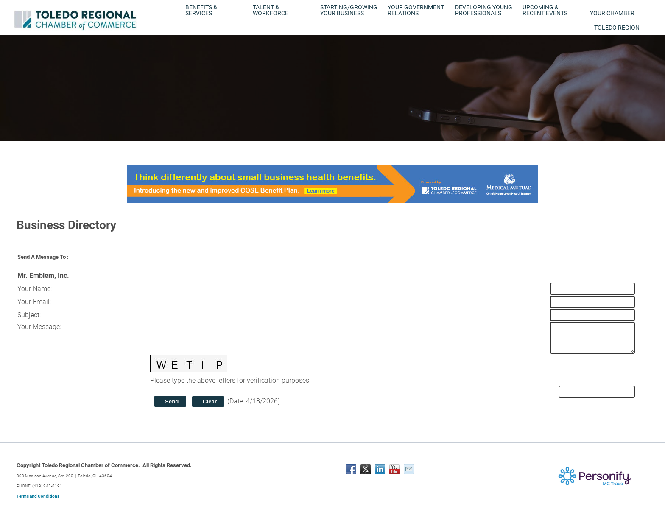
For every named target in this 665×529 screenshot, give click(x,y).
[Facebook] (351, 469)
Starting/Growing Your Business (348, 10)
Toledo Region (617, 27)
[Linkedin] (380, 469)
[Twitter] (365, 469)
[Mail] (409, 469)
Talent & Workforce (270, 10)
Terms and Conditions (38, 496)
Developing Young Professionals (483, 10)
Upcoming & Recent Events (544, 10)
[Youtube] (394, 469)
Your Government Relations (416, 10)
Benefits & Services (201, 10)
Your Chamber (612, 13)
